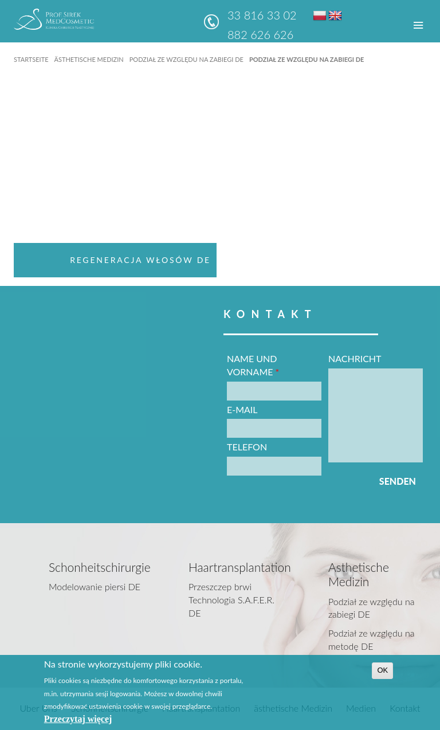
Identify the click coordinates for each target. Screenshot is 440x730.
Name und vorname (253, 365)
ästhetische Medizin (88, 59)
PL (320, 15)
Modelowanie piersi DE (94, 586)
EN (335, 15)
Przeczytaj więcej (78, 719)
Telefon (247, 446)
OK (382, 670)
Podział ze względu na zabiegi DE (186, 59)
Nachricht (355, 358)
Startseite (31, 59)
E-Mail (242, 409)
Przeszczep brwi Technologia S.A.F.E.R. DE (231, 599)
